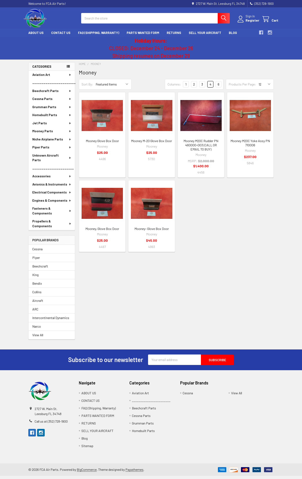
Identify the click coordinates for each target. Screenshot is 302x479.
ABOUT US (36, 36)
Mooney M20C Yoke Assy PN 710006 (250, 146)
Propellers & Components (52, 227)
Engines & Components (51, 204)
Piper (36, 261)
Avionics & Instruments (51, 188)
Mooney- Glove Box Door (151, 232)
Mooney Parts (51, 134)
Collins (37, 295)
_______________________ (53, 86)
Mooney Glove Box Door (102, 144)
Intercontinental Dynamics (50, 321)
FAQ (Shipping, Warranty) (98, 36)
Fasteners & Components (52, 214)
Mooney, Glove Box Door (102, 232)
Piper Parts (51, 151)
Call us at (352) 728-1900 (51, 424)
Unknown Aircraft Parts (51, 161)
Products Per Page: (242, 88)
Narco (36, 330)
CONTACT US (60, 36)
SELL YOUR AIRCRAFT (205, 36)
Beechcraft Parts (51, 94)
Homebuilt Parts (51, 118)
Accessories (51, 180)
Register (248, 23)
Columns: (174, 88)
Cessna (37, 252)
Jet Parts (51, 127)
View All (37, 338)
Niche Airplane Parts (51, 143)
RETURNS (174, 36)
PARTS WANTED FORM (143, 36)
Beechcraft (40, 269)
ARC (35, 312)
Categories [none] (41, 70)
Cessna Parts (51, 102)
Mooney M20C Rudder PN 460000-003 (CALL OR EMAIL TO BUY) (201, 148)
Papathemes (134, 473)
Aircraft (37, 304)
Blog (233, 36)
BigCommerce (87, 473)
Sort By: (87, 88)
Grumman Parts (51, 110)
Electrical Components (51, 196)
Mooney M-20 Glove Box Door (151, 144)
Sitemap (87, 449)
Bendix (37, 287)
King (35, 278)
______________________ (53, 172)
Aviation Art (51, 78)
